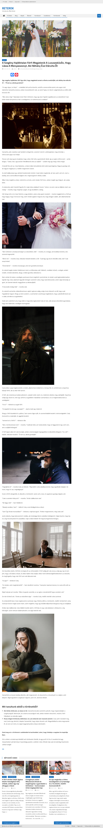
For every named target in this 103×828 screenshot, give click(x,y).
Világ (64, 16)
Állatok (29, 16)
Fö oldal (5, 2)
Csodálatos (47, 16)
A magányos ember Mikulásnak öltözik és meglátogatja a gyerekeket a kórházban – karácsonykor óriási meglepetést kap (36, 783)
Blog (16, 16)
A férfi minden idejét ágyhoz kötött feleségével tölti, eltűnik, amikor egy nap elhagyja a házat (12, 782)
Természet (37, 16)
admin (15, 69)
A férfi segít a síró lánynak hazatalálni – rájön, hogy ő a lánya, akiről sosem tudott (63, 823)
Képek (22, 16)
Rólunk (11, 2)
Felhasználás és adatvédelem (29, 2)
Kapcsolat (17, 2)
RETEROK (8, 8)
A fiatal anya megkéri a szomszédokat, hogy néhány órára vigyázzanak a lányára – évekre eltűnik (11, 823)
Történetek (56, 16)
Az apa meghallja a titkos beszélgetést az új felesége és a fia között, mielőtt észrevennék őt (59, 782)
